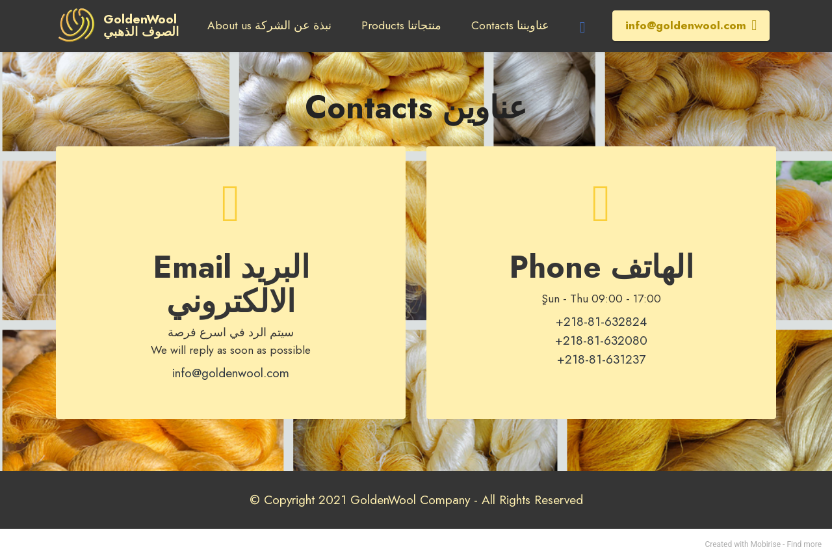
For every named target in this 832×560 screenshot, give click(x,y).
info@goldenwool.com (691, 25)
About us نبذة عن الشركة (269, 25)
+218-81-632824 (601, 321)
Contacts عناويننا (510, 25)
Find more (804, 544)
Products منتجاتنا (401, 25)
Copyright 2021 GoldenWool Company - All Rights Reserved (423, 499)
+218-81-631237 (601, 359)
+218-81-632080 (601, 340)
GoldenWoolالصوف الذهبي (141, 25)
